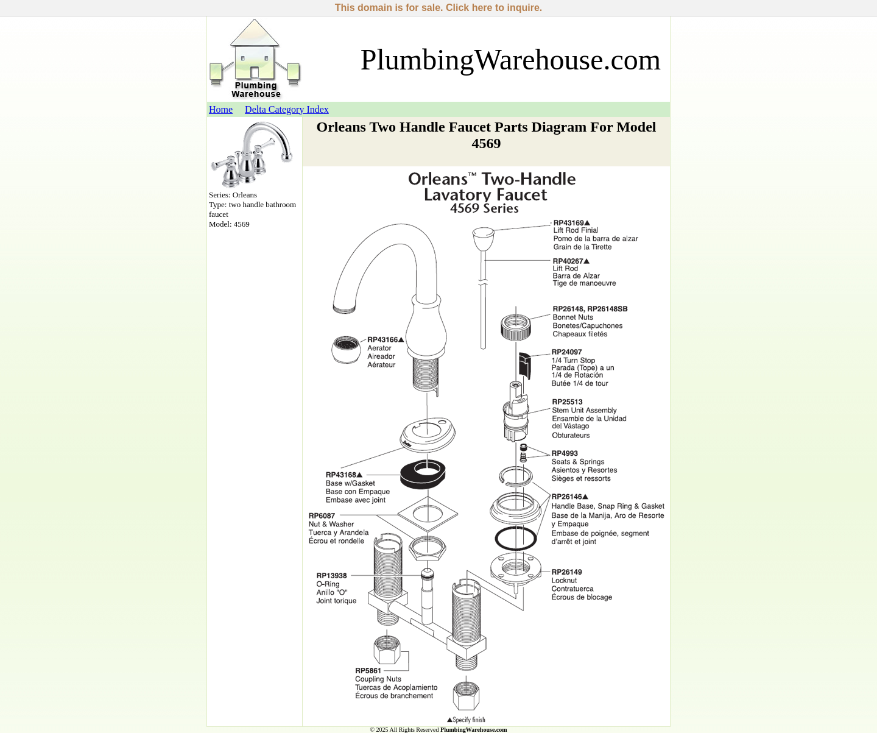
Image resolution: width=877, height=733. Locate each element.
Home (221, 109)
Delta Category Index (287, 109)
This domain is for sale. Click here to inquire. (439, 7)
